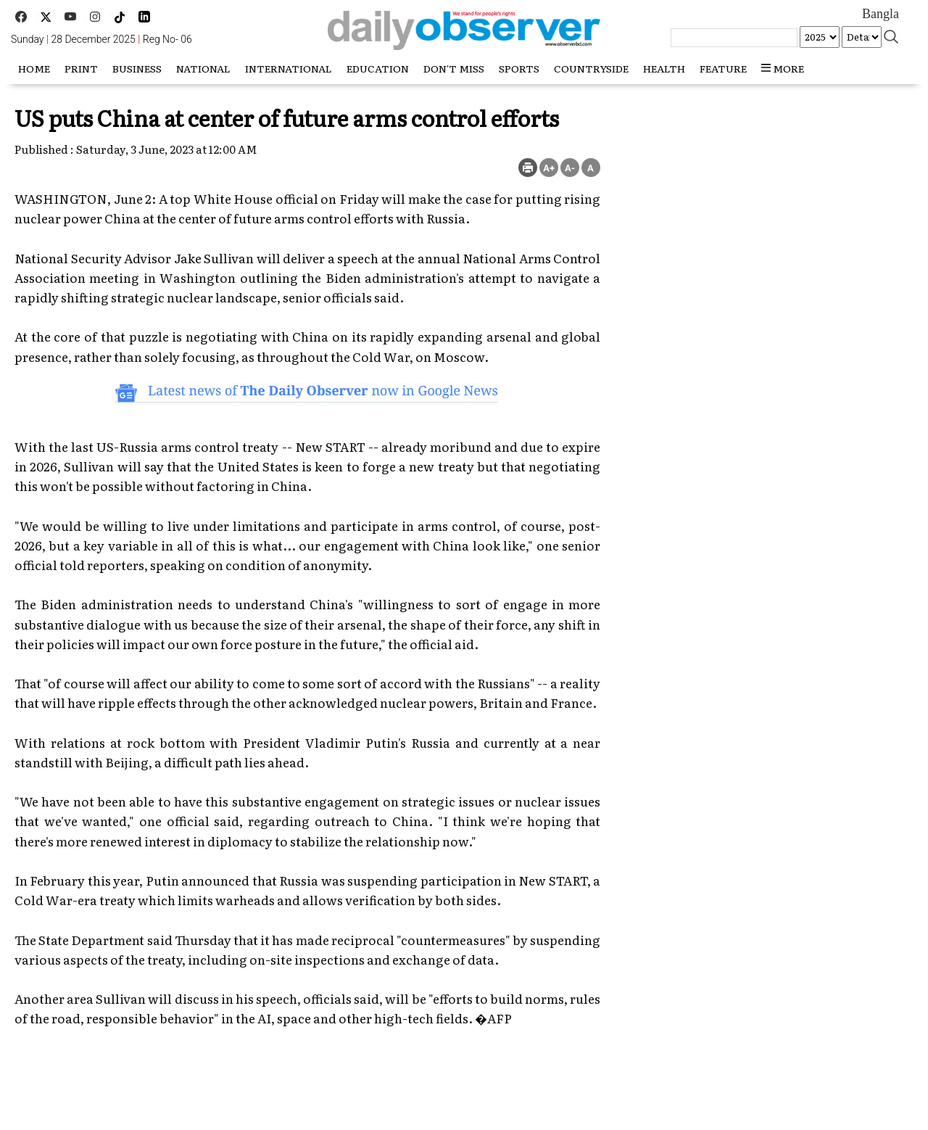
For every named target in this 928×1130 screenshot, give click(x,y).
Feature (723, 68)
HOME (34, 68)
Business (137, 68)
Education (378, 68)
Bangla (880, 14)
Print (81, 68)
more (782, 68)
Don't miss (453, 68)
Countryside (591, 68)
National (203, 68)
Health (664, 68)
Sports (519, 68)
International (288, 68)
